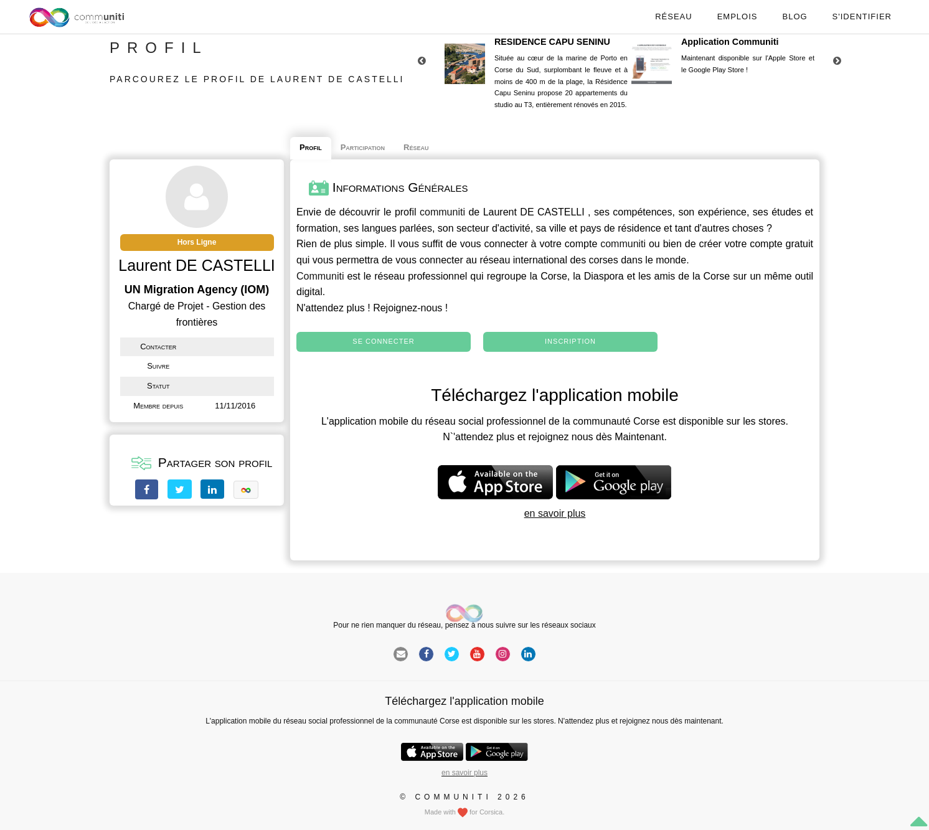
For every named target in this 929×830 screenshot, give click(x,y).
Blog (794, 16)
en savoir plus (555, 513)
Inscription (570, 341)
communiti (442, 212)
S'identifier (862, 16)
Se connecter (383, 341)
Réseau (673, 16)
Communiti (320, 276)
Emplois (737, 16)
